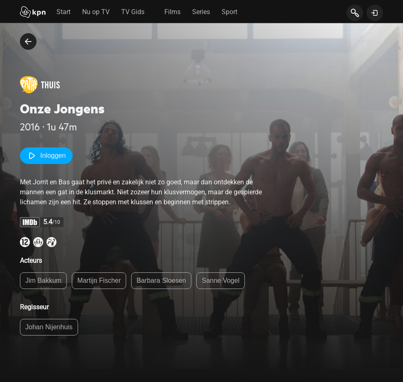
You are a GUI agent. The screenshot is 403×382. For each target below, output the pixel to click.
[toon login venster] (374, 13)
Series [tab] (201, 12)
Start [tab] (63, 12)
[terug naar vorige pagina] (28, 41)
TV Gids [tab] (132, 12)
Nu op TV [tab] (96, 12)
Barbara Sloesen (161, 280)
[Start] (32, 13)
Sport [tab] (229, 12)
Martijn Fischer (99, 280)
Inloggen (46, 156)
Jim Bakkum (43, 280)
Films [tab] (172, 12)
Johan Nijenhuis (49, 327)
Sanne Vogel (220, 280)
